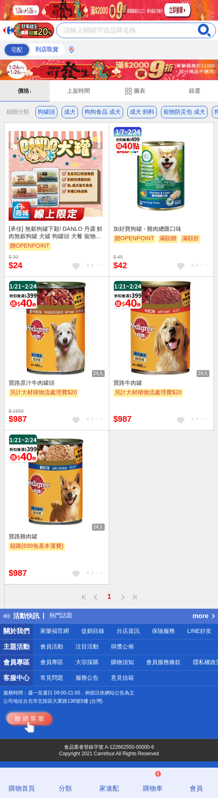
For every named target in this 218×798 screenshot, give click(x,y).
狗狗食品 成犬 (103, 111)
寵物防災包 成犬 (184, 111)
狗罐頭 (46, 111)
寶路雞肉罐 (23, 536)
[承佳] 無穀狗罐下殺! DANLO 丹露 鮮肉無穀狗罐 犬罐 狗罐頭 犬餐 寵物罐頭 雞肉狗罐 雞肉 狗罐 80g (56, 232)
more (204, 615)
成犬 (70, 111)
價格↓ (25, 90)
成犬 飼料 (142, 111)
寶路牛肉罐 (127, 382)
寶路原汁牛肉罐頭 (32, 382)
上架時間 (78, 90)
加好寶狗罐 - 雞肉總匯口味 (147, 228)
